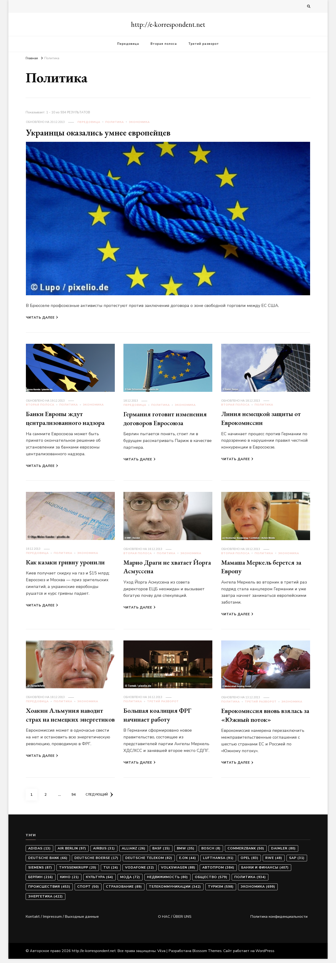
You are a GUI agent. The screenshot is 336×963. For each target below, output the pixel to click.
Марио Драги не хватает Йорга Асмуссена (160, 569)
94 (75, 797)
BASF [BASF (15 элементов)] (161, 852)
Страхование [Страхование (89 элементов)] (124, 891)
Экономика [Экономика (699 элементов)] (258, 891)
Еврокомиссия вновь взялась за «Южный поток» (264, 717)
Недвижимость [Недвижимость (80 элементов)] (167, 881)
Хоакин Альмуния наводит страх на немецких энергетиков (67, 721)
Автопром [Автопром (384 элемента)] (218, 871)
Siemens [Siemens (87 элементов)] (40, 871)
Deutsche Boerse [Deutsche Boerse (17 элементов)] (96, 862)
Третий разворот (203, 44)
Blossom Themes (207, 955)
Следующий (100, 798)
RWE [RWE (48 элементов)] (273, 862)
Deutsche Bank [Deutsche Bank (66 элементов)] (47, 862)
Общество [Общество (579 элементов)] (211, 881)
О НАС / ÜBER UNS (174, 920)
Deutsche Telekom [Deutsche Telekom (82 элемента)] (148, 862)
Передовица (128, 44)
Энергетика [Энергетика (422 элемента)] (45, 900)
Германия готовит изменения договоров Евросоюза (156, 422)
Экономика (139, 122)
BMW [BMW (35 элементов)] (185, 852)
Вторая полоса (163, 44)
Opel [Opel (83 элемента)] (249, 862)
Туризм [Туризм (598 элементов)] (221, 891)
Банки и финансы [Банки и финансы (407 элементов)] (265, 871)
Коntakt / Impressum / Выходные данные (62, 920)
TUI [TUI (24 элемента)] (110, 871)
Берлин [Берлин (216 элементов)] (40, 881)
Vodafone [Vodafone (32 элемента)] (139, 871)
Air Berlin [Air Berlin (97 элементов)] (72, 852)
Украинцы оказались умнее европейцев (103, 132)
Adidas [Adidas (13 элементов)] (39, 852)
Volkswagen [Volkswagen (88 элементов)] (178, 871)
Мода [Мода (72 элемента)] (130, 881)
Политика (114, 122)
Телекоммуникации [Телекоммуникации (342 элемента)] (175, 891)
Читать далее (42, 317)
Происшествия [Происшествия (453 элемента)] (49, 891)
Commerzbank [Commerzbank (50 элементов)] (246, 852)
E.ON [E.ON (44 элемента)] (187, 862)
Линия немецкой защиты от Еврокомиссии (264, 418)
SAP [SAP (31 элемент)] (296, 862)
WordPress (265, 955)
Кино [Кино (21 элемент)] (69, 881)
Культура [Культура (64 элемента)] (99, 881)
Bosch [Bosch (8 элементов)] (210, 852)
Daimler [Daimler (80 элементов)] (283, 852)
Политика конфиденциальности (279, 920)
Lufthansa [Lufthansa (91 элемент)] (218, 862)
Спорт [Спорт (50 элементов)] (88, 891)
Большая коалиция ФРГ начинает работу (160, 717)
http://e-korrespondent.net (168, 24)
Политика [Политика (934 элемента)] (250, 881)
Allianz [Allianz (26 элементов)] (133, 852)
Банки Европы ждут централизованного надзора (68, 418)
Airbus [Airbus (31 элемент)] (104, 852)
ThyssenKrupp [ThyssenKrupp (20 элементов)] (77, 871)
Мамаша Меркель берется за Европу (264, 569)
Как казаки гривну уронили (69, 564)
